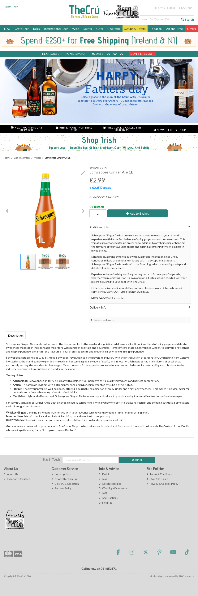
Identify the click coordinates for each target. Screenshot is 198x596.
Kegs (36, 28)
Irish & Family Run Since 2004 (74, 129)
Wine (75, 28)
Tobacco (156, 28)
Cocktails (113, 28)
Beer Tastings (108, 497)
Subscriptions (60, 474)
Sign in (8, 6)
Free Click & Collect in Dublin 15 (122, 129)
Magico (161, 576)
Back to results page (104, 319)
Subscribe (137, 459)
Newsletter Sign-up (64, 478)
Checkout (185, 8)
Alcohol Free (174, 28)
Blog (103, 478)
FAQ (103, 493)
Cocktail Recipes (110, 483)
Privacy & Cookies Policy (162, 483)
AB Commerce (186, 576)
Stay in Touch (51, 459)
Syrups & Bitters (135, 28)
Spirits (88, 28)
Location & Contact (17, 478)
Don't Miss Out (142, 53)
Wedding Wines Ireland (113, 488)
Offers (191, 28)
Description (16, 335)
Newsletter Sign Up (169, 130)
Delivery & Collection (65, 483)
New (7, 28)
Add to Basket (137, 213)
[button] (83, 173)
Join (16, 6)
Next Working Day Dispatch (26, 129)
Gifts (99, 28)
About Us (11, 474)
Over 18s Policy (157, 478)
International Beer (56, 28)
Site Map (105, 502)
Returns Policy (61, 488)
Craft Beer (22, 28)
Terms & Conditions (159, 474)
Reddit (104, 474)
